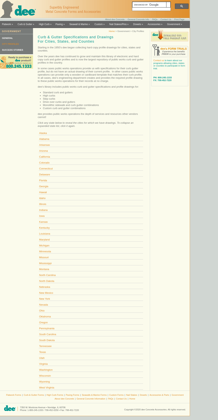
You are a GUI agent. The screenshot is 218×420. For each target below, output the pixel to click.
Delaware (44, 174)
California (44, 156)
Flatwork (6, 24)
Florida (43, 180)
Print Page (179, 19)
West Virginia (46, 387)
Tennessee (45, 346)
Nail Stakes (131, 395)
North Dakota (46, 281)
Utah (41, 357)
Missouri (44, 257)
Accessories (154, 24)
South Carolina (47, 334)
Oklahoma (45, 316)
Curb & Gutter (25, 24)
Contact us (158, 60)
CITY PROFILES (10, 44)
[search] (149, 5)
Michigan (44, 245)
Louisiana (44, 233)
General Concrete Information (90, 399)
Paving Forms (72, 395)
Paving (59, 24)
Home (112, 31)
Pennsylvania (46, 328)
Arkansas (44, 144)
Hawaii (43, 192)
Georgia (43, 186)
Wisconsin (45, 375)
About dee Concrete (115, 19)
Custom (98, 24)
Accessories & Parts (159, 395)
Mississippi (45, 263)
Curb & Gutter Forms (34, 395)
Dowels (137, 24)
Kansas (43, 221)
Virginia (43, 363)
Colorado (44, 162)
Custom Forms (116, 395)
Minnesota (45, 251)
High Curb (44, 24)
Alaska (43, 133)
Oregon (43, 322)
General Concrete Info (138, 19)
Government (173, 24)
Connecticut (46, 168)
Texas (42, 352)
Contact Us (165, 19)
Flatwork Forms (13, 395)
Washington (46, 369)
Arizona (43, 150)
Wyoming (44, 381)
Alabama (44, 139)
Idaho (42, 198)
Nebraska (44, 286)
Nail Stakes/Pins (117, 24)
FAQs (155, 19)
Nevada (43, 304)
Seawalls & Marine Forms (94, 395)
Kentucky (44, 227)
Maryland (44, 239)
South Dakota (47, 340)
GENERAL (7, 38)
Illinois (42, 204)
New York (44, 298)
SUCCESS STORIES (12, 50)
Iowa (41, 215)
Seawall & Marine (78, 24)
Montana (44, 269)
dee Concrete (20, 9)
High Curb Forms (55, 395)
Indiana (43, 210)
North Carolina (47, 275)
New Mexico (46, 292)
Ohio (41, 310)
